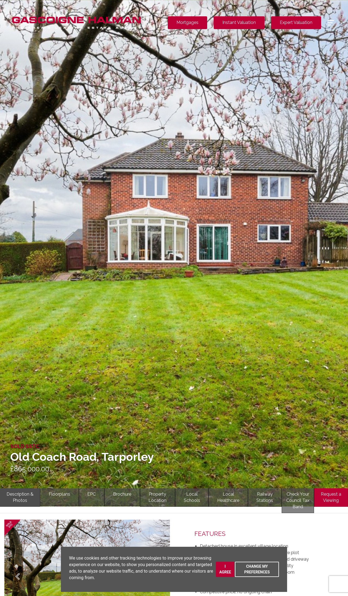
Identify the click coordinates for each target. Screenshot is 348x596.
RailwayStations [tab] (264, 497)
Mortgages (187, 22)
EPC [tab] (91, 494)
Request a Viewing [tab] (331, 497)
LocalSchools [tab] (192, 497)
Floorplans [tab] (59, 494)
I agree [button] (225, 569)
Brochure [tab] (122, 494)
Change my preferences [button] (257, 569)
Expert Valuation (296, 22)
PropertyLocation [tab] (157, 497)
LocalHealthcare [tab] (228, 497)
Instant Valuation (239, 22)
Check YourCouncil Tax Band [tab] (297, 500)
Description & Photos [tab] (20, 497)
